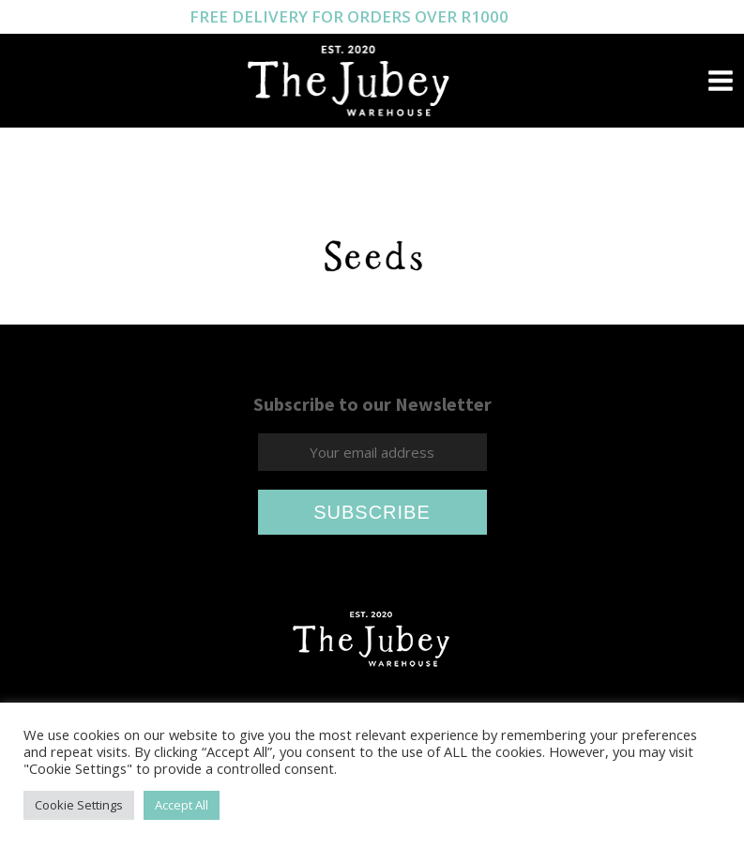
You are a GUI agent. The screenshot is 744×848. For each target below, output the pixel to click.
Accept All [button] (181, 804)
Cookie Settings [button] (79, 804)
